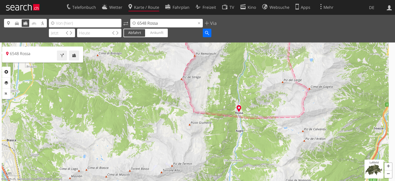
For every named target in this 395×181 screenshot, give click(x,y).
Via (213, 23)
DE (371, 7)
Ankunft (156, 32)
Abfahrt (134, 32)
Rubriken (6, 72)
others (58, 179)
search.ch (10, 179)
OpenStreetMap (42, 179)
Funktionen (6, 93)
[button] (388, 166)
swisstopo (23, 179)
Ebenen (6, 83)
